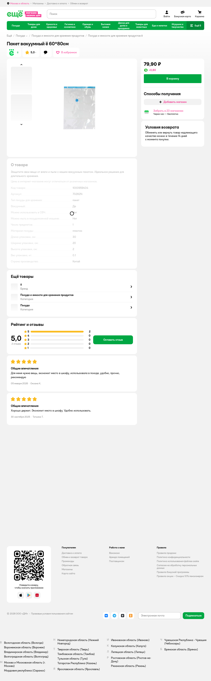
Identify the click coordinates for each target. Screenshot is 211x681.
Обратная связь (70, 565)
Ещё (9, 35)
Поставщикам (116, 561)
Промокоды (68, 561)
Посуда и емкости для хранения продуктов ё (115, 35)
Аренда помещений (119, 557)
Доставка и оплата (72, 553)
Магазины (67, 569)
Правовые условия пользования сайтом (52, 613)
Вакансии (114, 553)
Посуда (20, 35)
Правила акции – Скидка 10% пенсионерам (180, 576)
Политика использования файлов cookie (178, 561)
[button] (195, 25)
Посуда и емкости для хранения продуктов (58, 35)
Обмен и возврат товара (75, 557)
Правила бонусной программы (173, 572)
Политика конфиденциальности (173, 557)
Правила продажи (166, 553)
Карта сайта (68, 573)
